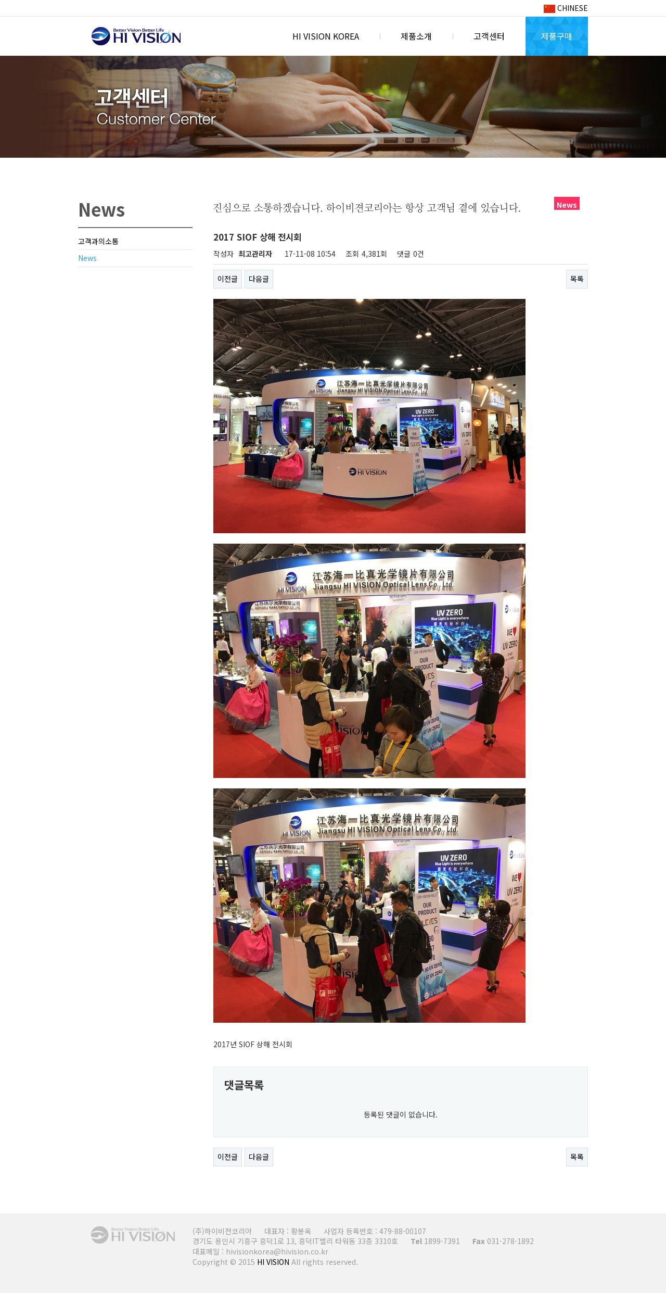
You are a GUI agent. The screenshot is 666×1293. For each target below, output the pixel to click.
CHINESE (566, 8)
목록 (577, 278)
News (87, 258)
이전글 (227, 278)
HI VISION (273, 1262)
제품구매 (556, 36)
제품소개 (416, 36)
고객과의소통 (98, 241)
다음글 (259, 278)
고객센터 (489, 36)
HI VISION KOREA (136, 36)
